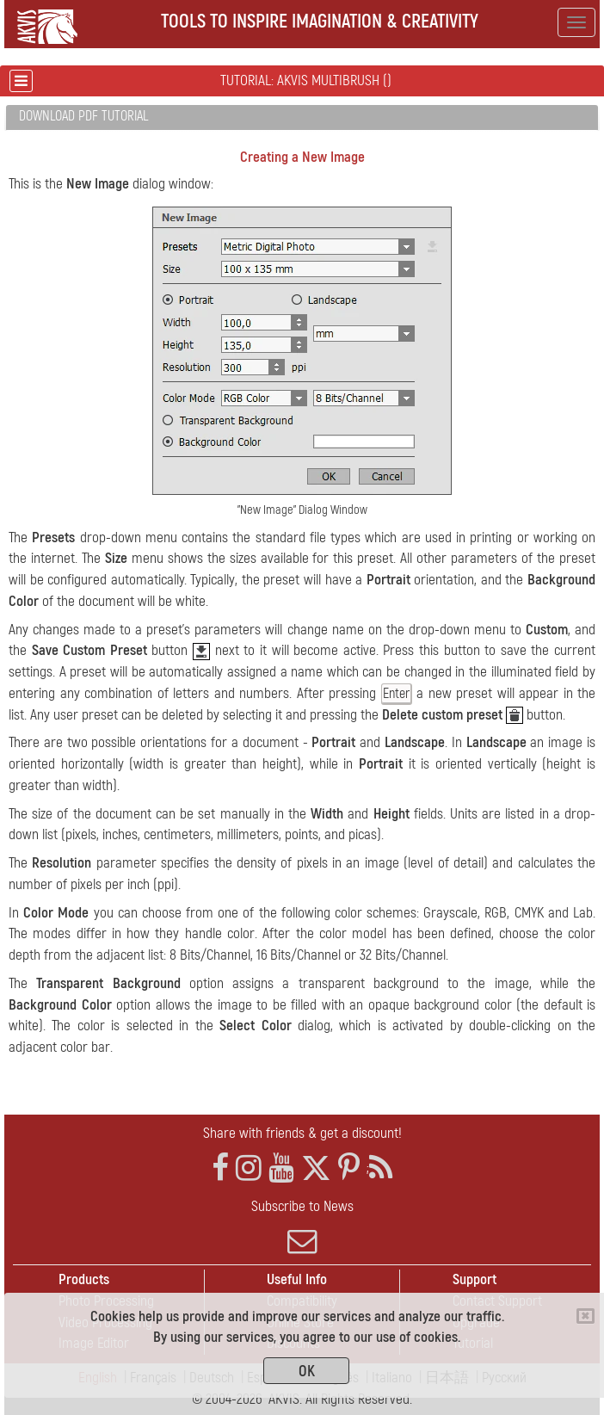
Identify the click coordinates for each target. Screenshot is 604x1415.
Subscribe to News (302, 1226)
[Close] (585, 1316)
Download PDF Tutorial (83, 116)
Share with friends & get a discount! (302, 1133)
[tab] (302, 117)
